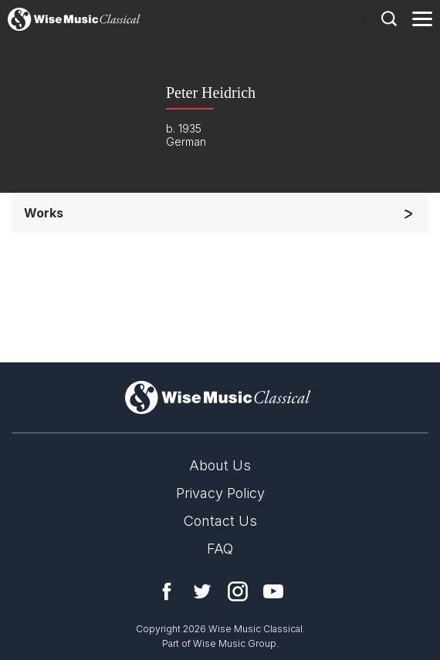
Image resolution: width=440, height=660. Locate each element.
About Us (220, 465)
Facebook (167, 591)
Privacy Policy (220, 493)
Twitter (202, 591)
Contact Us (220, 521)
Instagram (238, 591)
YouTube (273, 591)
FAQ (220, 548)
